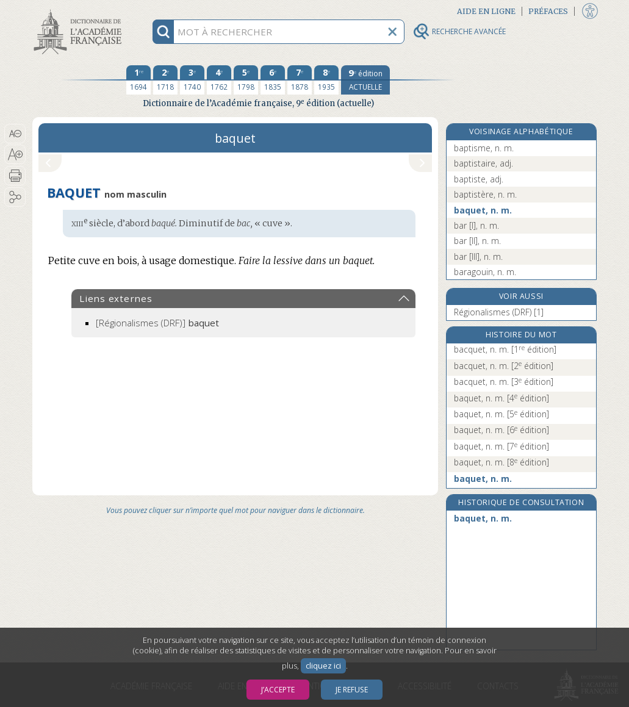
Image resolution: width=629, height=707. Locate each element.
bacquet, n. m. (505, 349)
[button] (15, 133)
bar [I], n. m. (476, 225)
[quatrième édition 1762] (219, 80)
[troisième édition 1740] (192, 80)
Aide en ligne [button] (486, 11)
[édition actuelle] (365, 80)
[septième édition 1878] (299, 80)
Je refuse (352, 689)
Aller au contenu (80, 10)
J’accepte (278, 689)
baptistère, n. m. (485, 194)
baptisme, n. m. (484, 148)
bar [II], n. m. (477, 240)
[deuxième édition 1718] (165, 80)
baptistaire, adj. (483, 163)
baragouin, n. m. (485, 272)
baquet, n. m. (483, 210)
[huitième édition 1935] (326, 80)
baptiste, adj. (478, 179)
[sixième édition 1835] (273, 80)
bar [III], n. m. (478, 256)
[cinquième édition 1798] (246, 80)
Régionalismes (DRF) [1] (499, 312)
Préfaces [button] (548, 11)
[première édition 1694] (138, 80)
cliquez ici (323, 666)
